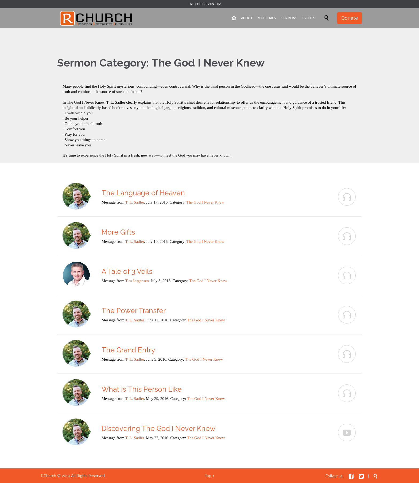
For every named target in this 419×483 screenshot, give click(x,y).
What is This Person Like (142, 389)
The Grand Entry (128, 350)
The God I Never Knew (205, 202)
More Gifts (118, 232)
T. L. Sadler (134, 202)
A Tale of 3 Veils (127, 271)
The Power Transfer (134, 311)
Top (208, 476)
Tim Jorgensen (137, 281)
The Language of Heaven (143, 193)
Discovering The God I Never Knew (158, 428)
